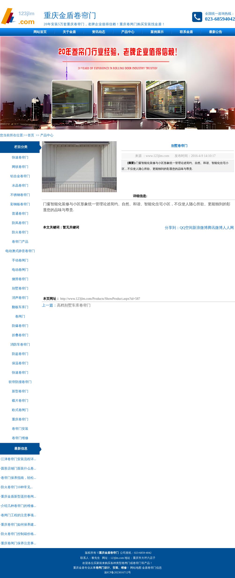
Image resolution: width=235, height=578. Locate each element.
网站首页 (40, 32)
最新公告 (215, 32)
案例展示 (157, 32)
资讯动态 (98, 32)
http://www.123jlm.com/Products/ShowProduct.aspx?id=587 (100, 298)
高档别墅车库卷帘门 (74, 305)
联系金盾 (186, 32)
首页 (31, 135)
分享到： (172, 228)
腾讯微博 (215, 228)
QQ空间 (186, 228)
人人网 (228, 228)
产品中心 (127, 32)
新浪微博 (200, 228)
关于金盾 (69, 32)
